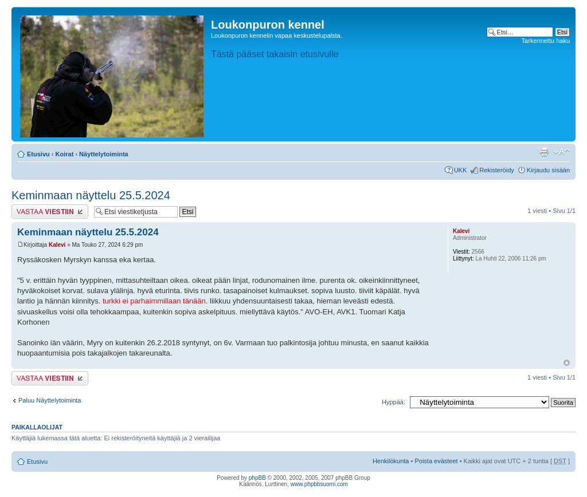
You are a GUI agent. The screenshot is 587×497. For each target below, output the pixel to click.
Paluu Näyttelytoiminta (49, 400)
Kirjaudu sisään (548, 170)
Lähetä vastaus (49, 211)
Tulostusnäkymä (544, 152)
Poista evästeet (435, 460)
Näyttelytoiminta (103, 154)
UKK (460, 170)
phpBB (257, 478)
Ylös (566, 363)
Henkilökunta (391, 460)
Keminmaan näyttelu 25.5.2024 (90, 195)
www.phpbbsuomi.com (319, 484)
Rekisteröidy (496, 170)
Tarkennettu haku (546, 40)
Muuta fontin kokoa (561, 152)
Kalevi (57, 245)
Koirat (65, 154)
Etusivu (38, 154)
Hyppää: (393, 402)
